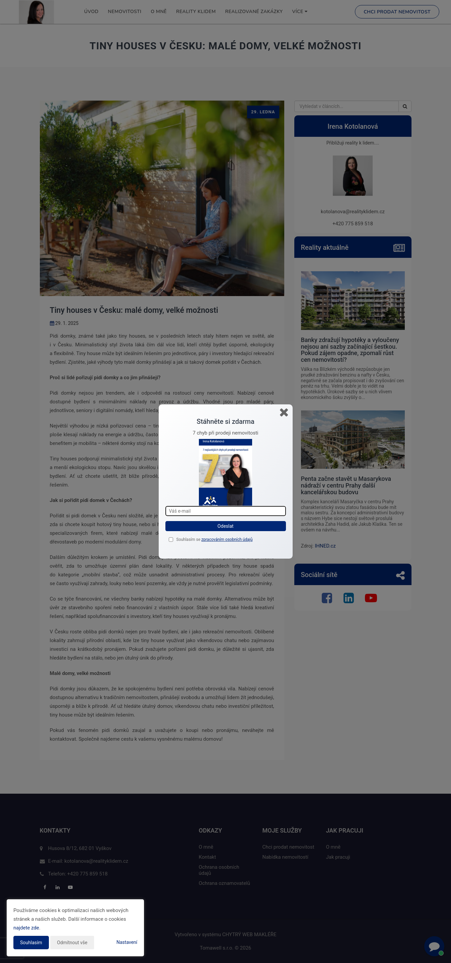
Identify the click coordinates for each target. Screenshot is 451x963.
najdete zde (26, 928)
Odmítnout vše (72, 942)
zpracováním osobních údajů (226, 539)
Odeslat (226, 526)
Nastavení (127, 942)
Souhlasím (31, 942)
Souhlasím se (189, 539)
